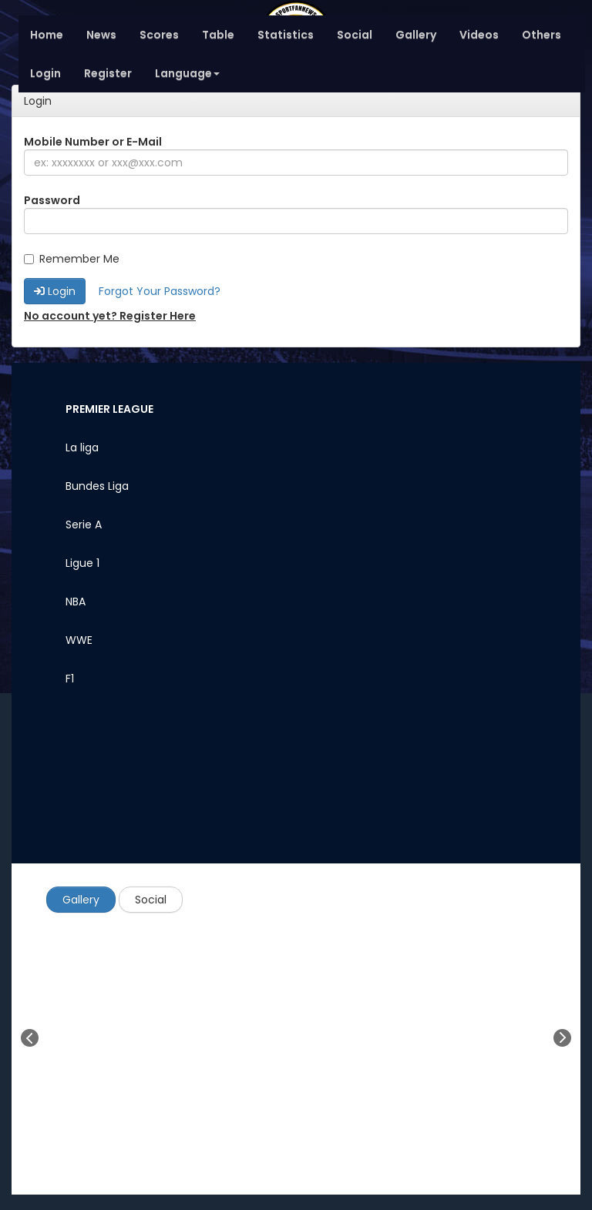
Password (52, 200)
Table (218, 34)
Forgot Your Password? (159, 291)
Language (187, 73)
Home (46, 34)
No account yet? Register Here (110, 315)
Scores (159, 34)
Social (354, 34)
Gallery (415, 34)
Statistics (285, 34)
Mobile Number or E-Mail (93, 141)
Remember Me (71, 258)
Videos (479, 34)
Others (541, 34)
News (101, 34)
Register (108, 73)
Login (45, 73)
